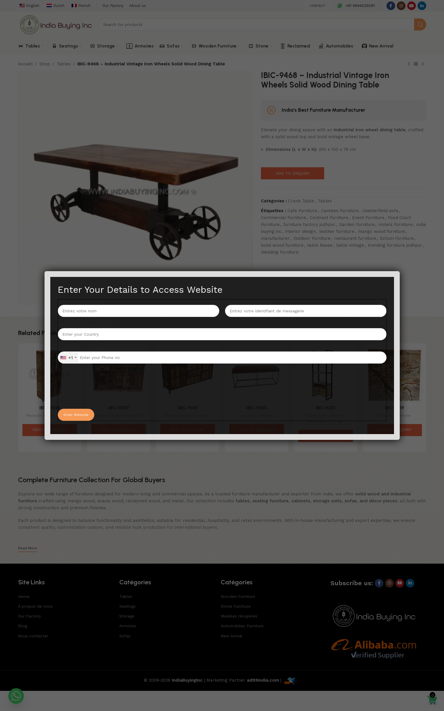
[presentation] (101, 392)
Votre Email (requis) (306, 306)
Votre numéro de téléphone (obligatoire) (222, 355)
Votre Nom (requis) (138, 306)
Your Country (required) (222, 330)
